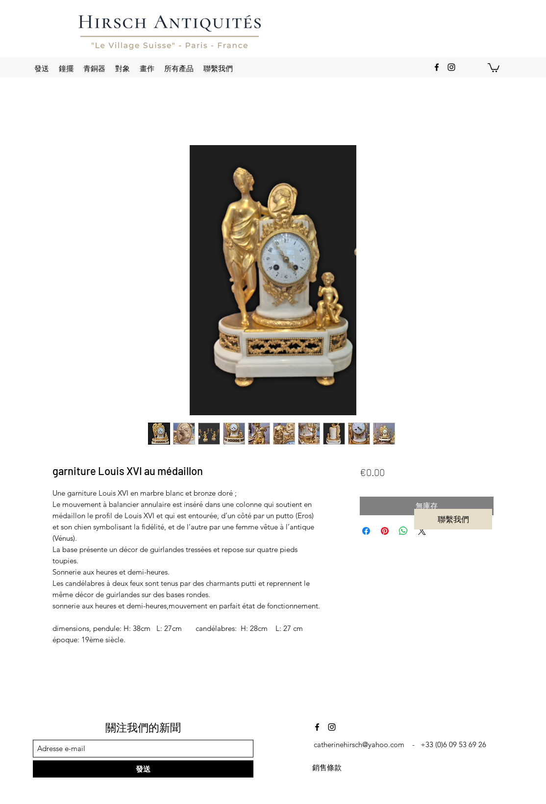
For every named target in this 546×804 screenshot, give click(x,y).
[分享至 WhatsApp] (403, 531)
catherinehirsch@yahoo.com (359, 744)
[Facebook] (437, 67)
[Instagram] (451, 67)
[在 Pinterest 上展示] (385, 531)
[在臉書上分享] (366, 531)
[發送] (143, 769)
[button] (493, 67)
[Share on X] (422, 531)
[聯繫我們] (453, 519)
